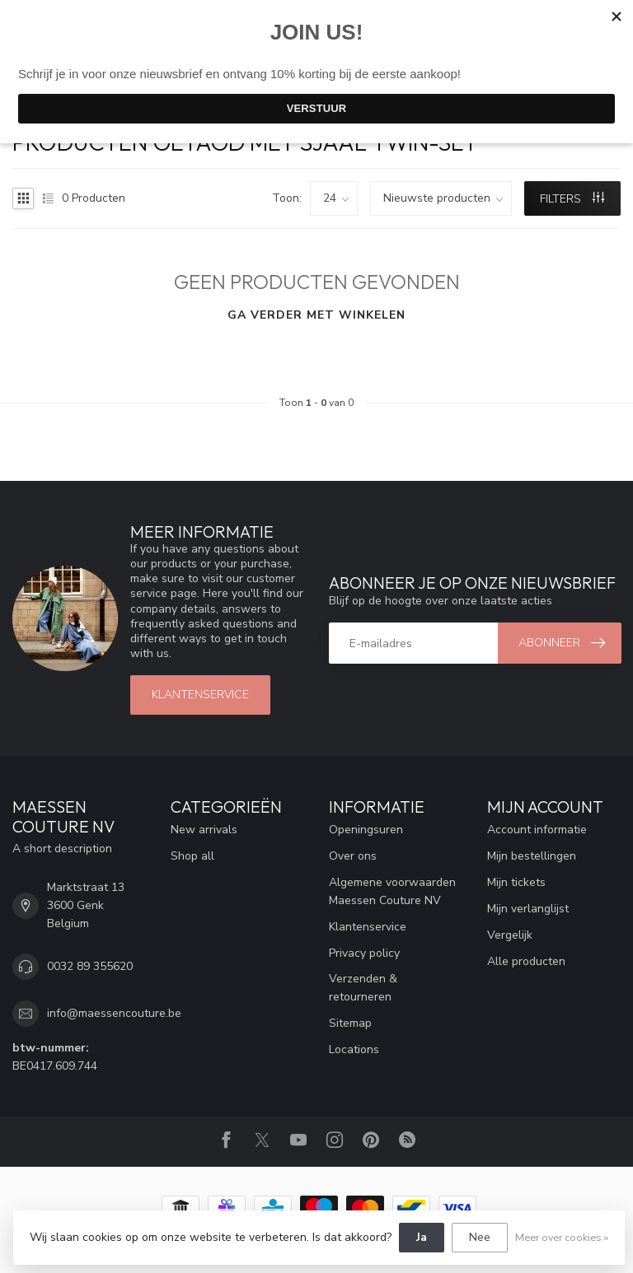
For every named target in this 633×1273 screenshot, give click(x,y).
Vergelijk (509, 935)
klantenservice (200, 694)
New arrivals (204, 829)
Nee (479, 1237)
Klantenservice (367, 927)
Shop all (192, 856)
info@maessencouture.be (114, 1013)
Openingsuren (366, 829)
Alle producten (526, 961)
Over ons (353, 856)
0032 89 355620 (90, 966)
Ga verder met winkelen (316, 315)
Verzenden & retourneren (363, 988)
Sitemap (350, 1023)
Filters (572, 199)
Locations (354, 1049)
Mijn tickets (516, 882)
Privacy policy (364, 953)
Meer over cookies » (561, 1237)
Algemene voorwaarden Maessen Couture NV (392, 891)
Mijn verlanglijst (528, 908)
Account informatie (537, 829)
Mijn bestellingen (531, 856)
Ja (421, 1237)
